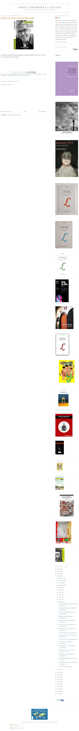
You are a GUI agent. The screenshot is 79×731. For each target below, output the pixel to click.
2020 (58, 571)
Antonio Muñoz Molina (14, 74)
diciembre (61, 578)
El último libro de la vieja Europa (32, 74)
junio (60, 592)
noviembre (61, 580)
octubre (60, 582)
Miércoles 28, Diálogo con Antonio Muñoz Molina (18, 18)
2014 (58, 679)
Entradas (15, 725)
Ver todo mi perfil (61, 41)
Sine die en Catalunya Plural (65, 666)
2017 (58, 672)
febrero (60, 601)
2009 (58, 691)
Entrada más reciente (6, 111)
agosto (60, 587)
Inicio (24, 111)
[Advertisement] (14, 98)
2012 (58, 684)
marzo (60, 599)
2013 (58, 682)
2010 (58, 689)
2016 (58, 674)
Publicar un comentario (6, 84)
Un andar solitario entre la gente (18, 75)
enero (60, 669)
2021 (58, 569)
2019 (58, 573)
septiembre (61, 585)
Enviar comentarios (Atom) (14, 115)
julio (60, 590)
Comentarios (16, 728)
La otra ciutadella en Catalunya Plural (67, 632)
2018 (58, 576)
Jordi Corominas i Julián (39, 7)
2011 (58, 686)
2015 (58, 677)
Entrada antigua (42, 111)
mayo (60, 594)
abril (60, 597)
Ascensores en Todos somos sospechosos (68, 639)
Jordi (58, 17)
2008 (58, 693)
